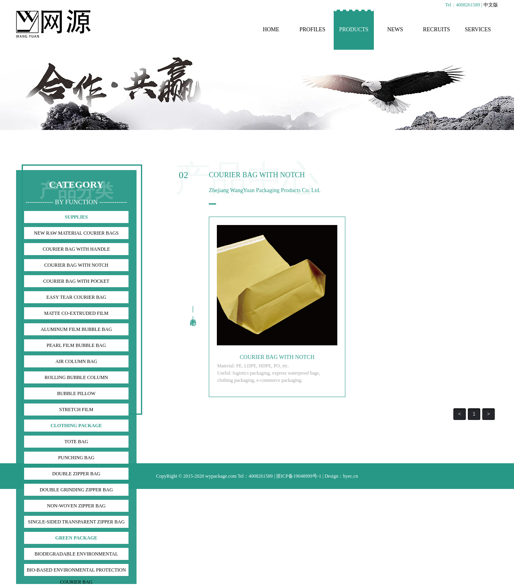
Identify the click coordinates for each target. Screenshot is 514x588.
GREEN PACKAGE (76, 538)
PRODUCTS (353, 29)
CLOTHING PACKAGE (76, 425)
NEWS (395, 29)
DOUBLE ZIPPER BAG (76, 473)
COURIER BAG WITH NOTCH (76, 265)
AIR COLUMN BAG (76, 361)
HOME (271, 29)
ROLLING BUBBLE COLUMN (76, 377)
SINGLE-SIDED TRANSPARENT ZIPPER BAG (76, 522)
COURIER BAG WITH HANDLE (76, 249)
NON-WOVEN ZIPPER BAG (76, 506)
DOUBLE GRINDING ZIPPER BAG (76, 490)
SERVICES (478, 29)
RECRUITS (436, 29)
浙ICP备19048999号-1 (298, 476)
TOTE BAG (76, 441)
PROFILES (313, 29)
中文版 (490, 5)
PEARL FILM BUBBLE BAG (76, 345)
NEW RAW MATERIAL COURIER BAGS (76, 233)
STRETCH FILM (76, 409)
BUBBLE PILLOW (76, 393)
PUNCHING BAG (76, 457)
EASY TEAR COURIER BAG (76, 297)
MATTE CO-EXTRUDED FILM (76, 313)
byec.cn (350, 476)
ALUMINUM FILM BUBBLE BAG (76, 329)
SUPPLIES (76, 217)
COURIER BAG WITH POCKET (76, 281)
